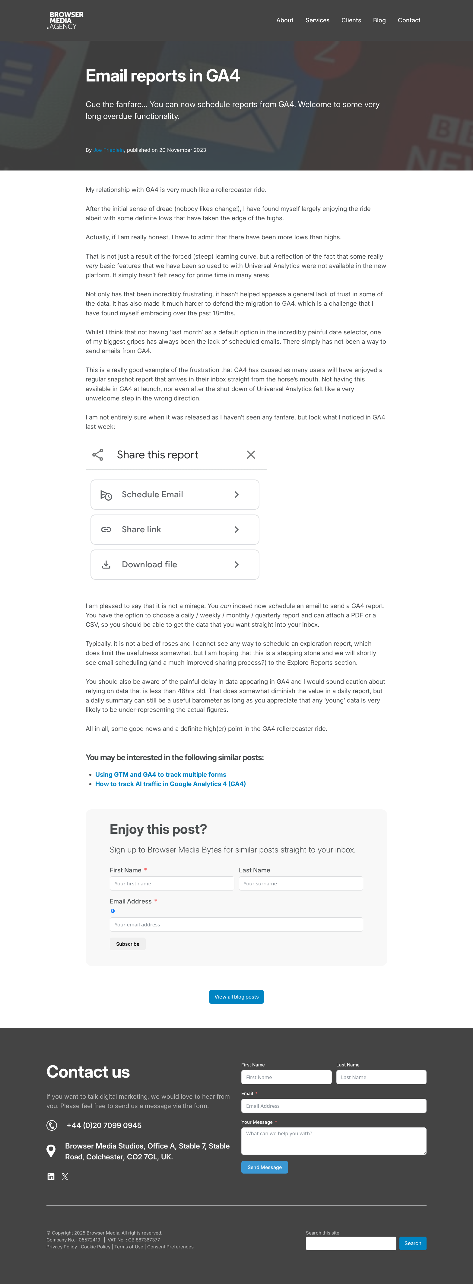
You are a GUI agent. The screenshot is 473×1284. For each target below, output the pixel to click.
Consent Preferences (170, 1247)
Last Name (254, 870)
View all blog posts (236, 997)
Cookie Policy (95, 1247)
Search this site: (323, 1233)
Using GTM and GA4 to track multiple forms (160, 774)
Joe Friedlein (108, 150)
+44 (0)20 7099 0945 (104, 1125)
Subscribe (127, 944)
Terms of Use (128, 1247)
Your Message (257, 1122)
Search (413, 1243)
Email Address (131, 901)
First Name (125, 870)
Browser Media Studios (104, 1146)
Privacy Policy (61, 1247)
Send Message (265, 1167)
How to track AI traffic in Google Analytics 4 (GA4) (170, 784)
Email (247, 1093)
